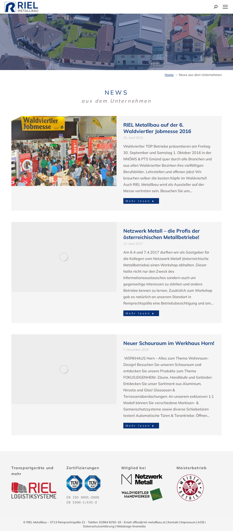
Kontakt (173, 522)
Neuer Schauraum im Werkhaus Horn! (168, 343)
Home (169, 75)
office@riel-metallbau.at (149, 522)
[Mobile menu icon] (225, 7)
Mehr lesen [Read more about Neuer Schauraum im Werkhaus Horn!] (140, 425)
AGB (201, 522)
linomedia (139, 526)
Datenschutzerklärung (98, 526)
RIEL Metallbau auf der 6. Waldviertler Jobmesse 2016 (157, 128)
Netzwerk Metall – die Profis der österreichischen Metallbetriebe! (161, 234)
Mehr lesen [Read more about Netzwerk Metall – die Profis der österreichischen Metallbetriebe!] (140, 313)
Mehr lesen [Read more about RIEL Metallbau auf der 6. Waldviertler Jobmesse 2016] (140, 201)
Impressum (188, 522)
